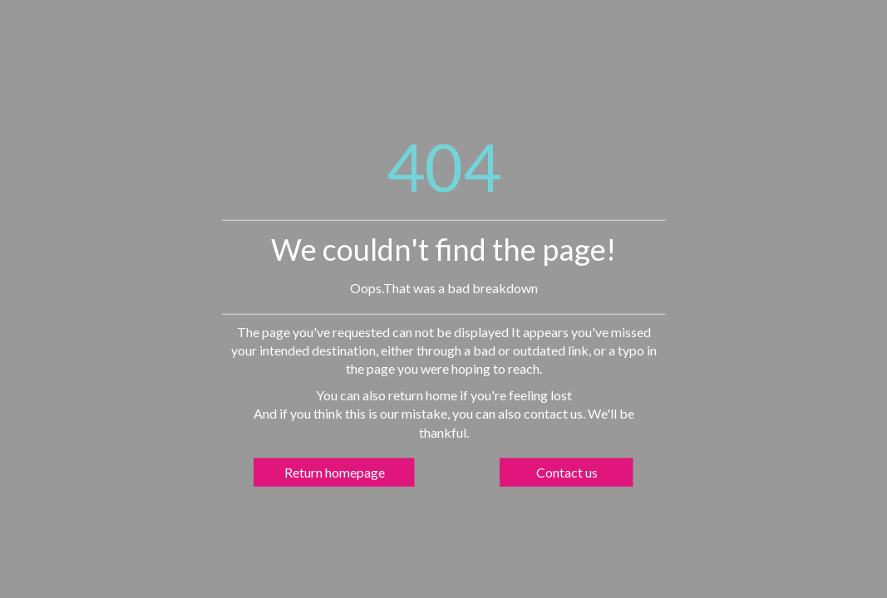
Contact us (567, 471)
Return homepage (334, 471)
